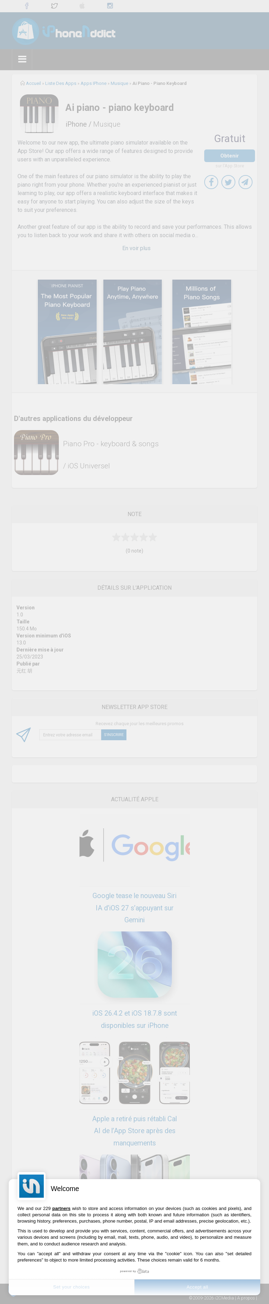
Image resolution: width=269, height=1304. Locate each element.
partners (61, 1208)
